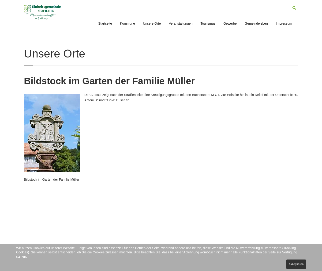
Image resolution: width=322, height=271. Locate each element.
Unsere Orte (152, 23)
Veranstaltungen (180, 23)
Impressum (284, 23)
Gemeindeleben (256, 23)
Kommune (127, 23)
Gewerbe (230, 23)
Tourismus (207, 23)
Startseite (105, 23)
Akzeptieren (296, 264)
